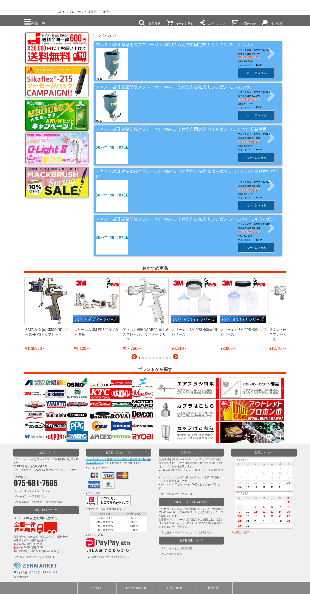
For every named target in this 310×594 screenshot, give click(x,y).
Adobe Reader (42, 470)
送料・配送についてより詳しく (37, 557)
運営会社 (213, 587)
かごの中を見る (173, 554)
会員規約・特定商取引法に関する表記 (41, 502)
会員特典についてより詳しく (181, 493)
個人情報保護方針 (136, 587)
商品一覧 (34, 22)
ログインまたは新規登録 (178, 548)
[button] (134, 357)
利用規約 (97, 587)
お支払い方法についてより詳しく (110, 557)
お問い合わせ (174, 587)
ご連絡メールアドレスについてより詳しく (188, 532)
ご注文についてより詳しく (34, 490)
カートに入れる (258, 73)
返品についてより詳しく (33, 496)
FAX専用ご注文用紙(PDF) (32, 466)
